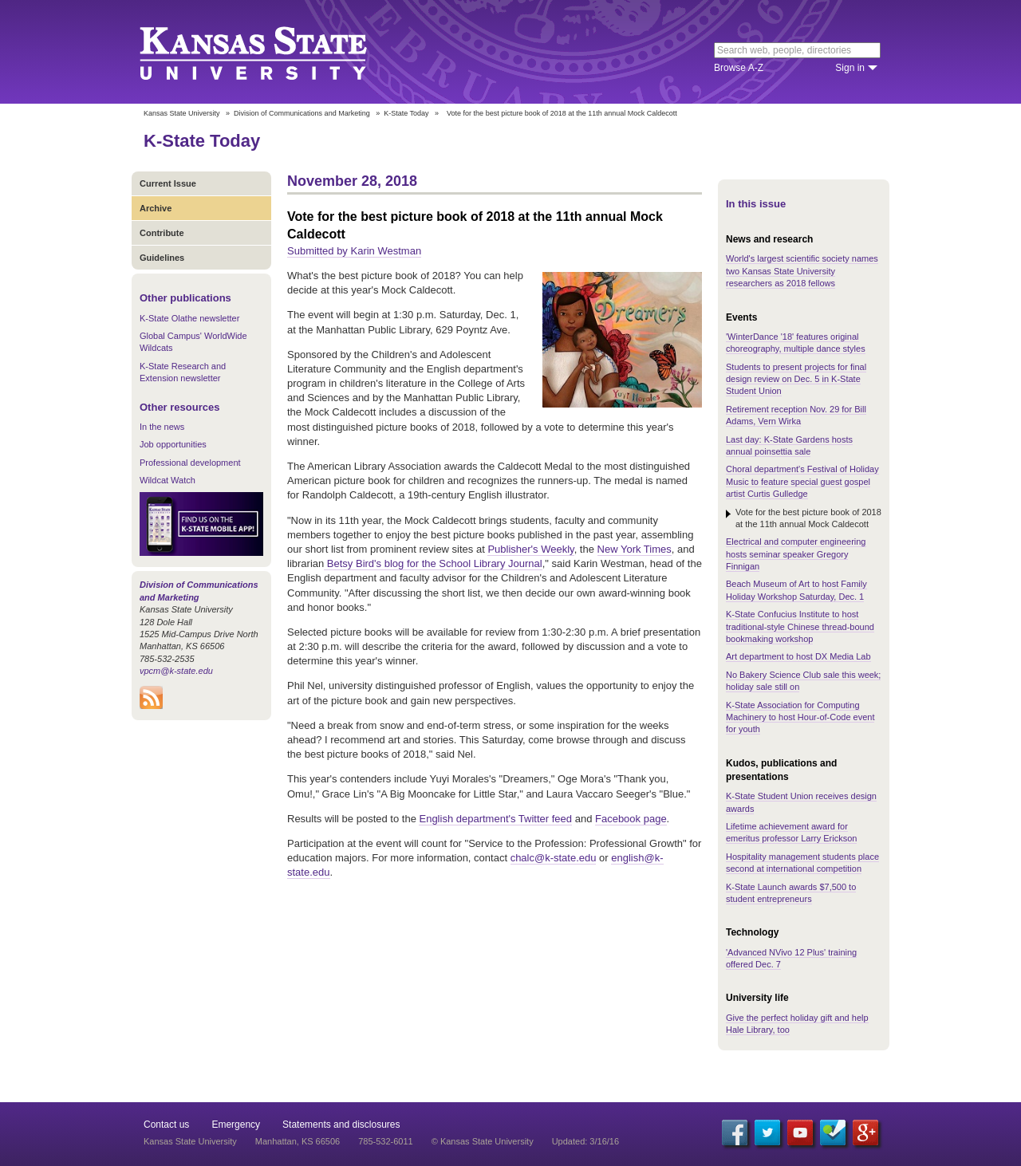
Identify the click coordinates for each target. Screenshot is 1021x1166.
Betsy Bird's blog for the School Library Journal (433, 563)
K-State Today (406, 113)
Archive (155, 208)
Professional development (190, 462)
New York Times (634, 549)
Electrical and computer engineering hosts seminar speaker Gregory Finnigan (796, 554)
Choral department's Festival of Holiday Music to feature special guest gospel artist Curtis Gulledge (802, 481)
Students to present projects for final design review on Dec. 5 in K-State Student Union (796, 379)
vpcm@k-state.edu (176, 671)
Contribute (162, 233)
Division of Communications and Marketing (302, 113)
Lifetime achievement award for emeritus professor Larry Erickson (791, 832)
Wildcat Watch (167, 480)
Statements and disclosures (341, 1124)
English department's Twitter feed (495, 819)
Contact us (166, 1124)
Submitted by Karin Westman (354, 251)
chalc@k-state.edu (553, 858)
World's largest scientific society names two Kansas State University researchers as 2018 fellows (802, 271)
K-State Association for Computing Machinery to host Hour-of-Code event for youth (800, 717)
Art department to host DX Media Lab (798, 656)
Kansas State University (273, 52)
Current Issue (168, 183)
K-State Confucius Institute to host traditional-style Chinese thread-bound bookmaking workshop (800, 626)
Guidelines (162, 257)
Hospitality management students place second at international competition (802, 862)
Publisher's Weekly (530, 549)
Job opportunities (173, 444)
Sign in (850, 67)
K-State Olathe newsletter (189, 318)
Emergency (235, 1124)
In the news (162, 426)
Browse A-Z (738, 67)
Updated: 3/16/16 (585, 1141)
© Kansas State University (483, 1141)
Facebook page (631, 819)
